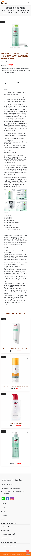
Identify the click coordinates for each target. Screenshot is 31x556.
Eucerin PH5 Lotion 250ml (16, 423)
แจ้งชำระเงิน (6, 530)
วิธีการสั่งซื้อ (6, 527)
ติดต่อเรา (5, 515)
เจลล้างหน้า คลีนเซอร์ (12, 83)
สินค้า (4, 511)
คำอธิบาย (6, 90)
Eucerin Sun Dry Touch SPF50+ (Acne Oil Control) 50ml (15, 386)
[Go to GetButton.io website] (27, 554)
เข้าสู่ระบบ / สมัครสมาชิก (9, 523)
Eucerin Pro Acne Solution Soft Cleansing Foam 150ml (15, 349)
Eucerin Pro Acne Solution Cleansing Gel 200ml (16, 461)
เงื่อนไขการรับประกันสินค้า (10, 542)
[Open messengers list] (27, 552)
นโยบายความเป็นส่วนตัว (9, 546)
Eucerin (20, 83)
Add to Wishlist (2, 78)
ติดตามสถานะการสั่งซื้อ (9, 534)
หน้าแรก (5, 508)
